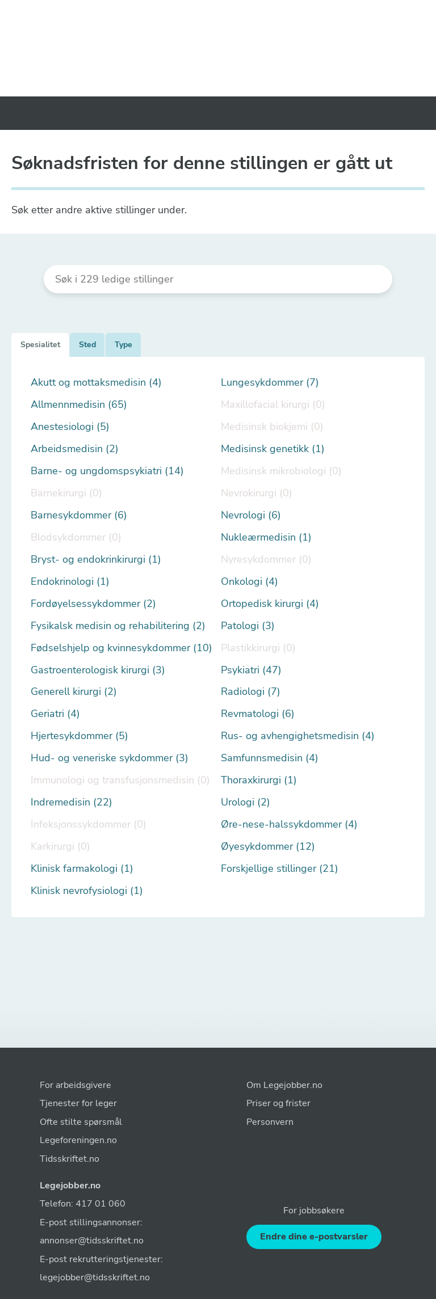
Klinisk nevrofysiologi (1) (87, 890)
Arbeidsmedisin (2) (75, 449)
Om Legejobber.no (284, 1085)
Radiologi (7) (250, 691)
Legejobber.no (70, 1185)
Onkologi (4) (249, 581)
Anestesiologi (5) (70, 426)
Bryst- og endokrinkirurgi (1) (96, 559)
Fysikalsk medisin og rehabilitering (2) (118, 625)
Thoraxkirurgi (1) (259, 780)
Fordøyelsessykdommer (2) (93, 603)
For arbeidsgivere (75, 1085)
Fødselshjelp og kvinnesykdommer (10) (121, 648)
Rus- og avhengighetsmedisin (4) (298, 736)
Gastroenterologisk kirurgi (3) (98, 670)
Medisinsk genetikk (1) (273, 449)
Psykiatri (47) (251, 670)
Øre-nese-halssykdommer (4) (289, 824)
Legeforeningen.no (78, 1140)
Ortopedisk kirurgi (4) (270, 603)
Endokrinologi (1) (70, 581)
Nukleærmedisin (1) (266, 537)
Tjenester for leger (78, 1103)
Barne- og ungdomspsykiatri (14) (107, 471)
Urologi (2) (245, 802)
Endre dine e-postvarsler (314, 1236)
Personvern (270, 1122)
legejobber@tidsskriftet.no (95, 1277)
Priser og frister (278, 1103)
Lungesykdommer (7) (270, 382)
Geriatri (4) (55, 713)
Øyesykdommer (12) (268, 846)
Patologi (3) (248, 625)
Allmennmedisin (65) (79, 404)
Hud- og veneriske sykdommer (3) (109, 758)
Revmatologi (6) (258, 713)
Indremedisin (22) (71, 802)
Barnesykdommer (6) (79, 515)
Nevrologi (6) (251, 515)
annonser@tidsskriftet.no (92, 1240)
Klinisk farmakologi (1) (82, 868)
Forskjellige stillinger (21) (279, 868)
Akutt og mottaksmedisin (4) (96, 382)
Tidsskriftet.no (69, 1159)
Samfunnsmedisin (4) (269, 758)
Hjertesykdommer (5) (79, 736)
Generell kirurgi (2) (74, 691)
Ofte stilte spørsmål (81, 1122)
